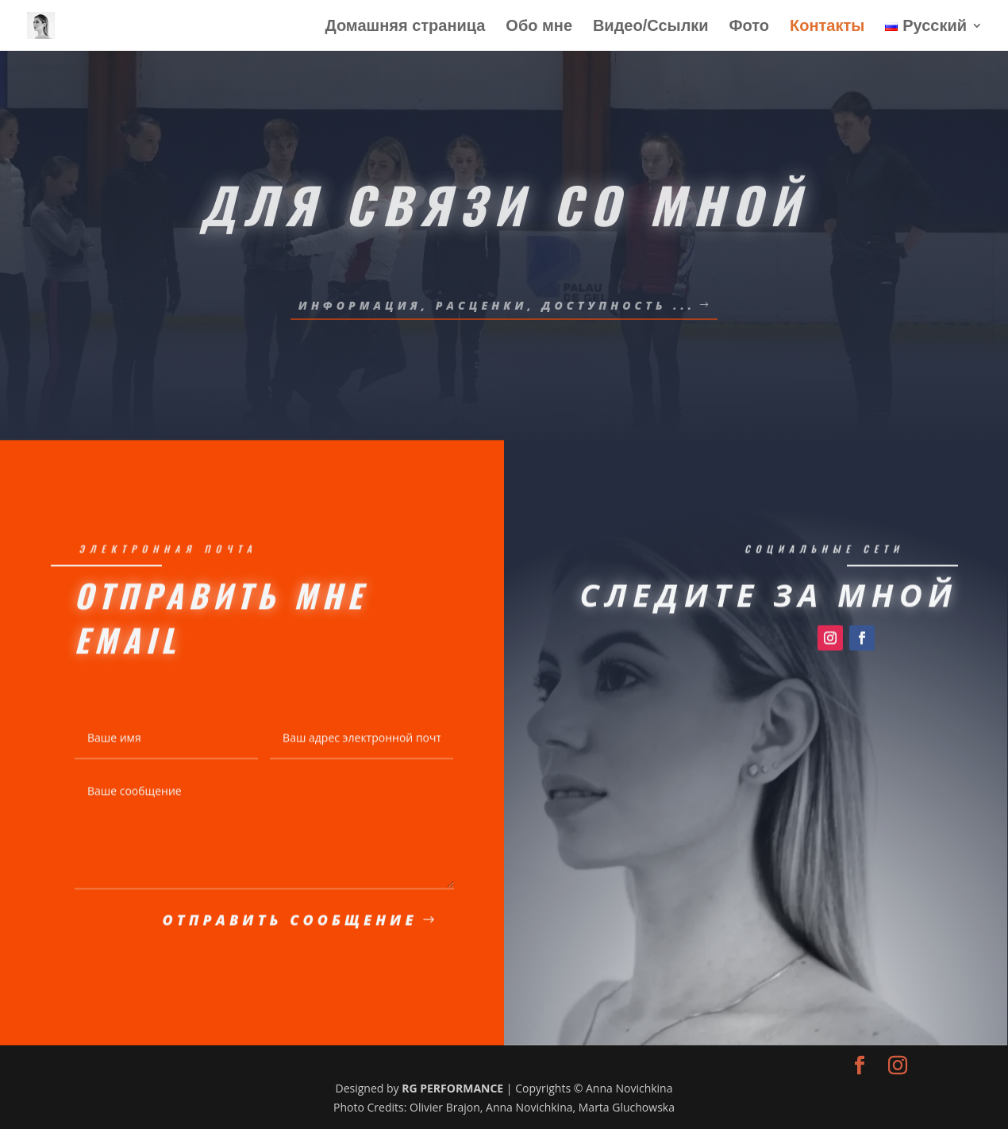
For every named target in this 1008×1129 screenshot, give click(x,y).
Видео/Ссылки (651, 27)
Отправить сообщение (290, 923)
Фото (749, 27)
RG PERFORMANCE (452, 1088)
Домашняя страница (405, 27)
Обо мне (539, 27)
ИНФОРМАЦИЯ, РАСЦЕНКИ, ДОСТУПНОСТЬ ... (496, 305)
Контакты (827, 27)
